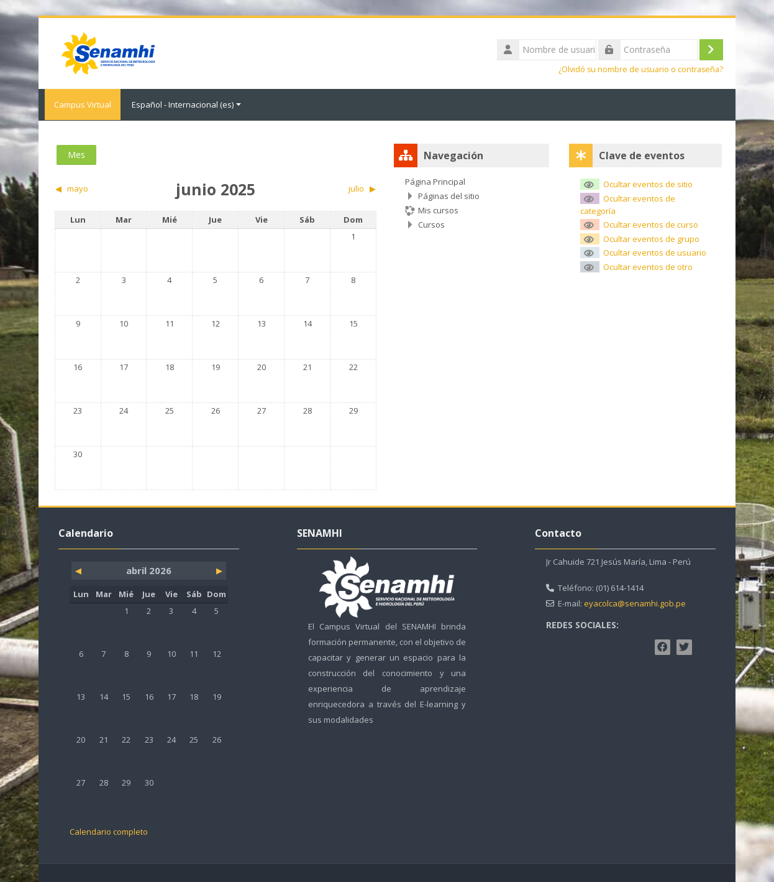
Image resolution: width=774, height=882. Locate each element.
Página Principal (435, 181)
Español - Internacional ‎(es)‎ (186, 104)
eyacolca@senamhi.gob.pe (635, 602)
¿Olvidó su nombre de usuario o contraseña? (640, 69)
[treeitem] (471, 202)
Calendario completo (109, 831)
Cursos (431, 224)
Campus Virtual (79, 104)
